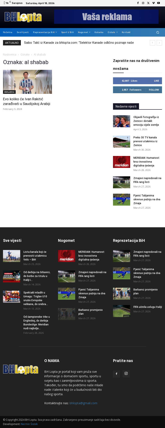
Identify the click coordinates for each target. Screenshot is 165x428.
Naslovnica (9, 54)
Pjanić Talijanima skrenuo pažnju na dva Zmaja (146, 199)
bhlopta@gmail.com (83, 403)
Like (156, 80)
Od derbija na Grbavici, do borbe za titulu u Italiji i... (36, 276)
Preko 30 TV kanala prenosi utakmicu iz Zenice (145, 141)
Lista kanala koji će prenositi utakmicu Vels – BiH (35, 255)
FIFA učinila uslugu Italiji (147, 306)
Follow (154, 89)
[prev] (152, 42)
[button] (158, 32)
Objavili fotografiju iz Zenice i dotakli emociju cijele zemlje (146, 121)
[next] (159, 42)
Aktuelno (9, 91)
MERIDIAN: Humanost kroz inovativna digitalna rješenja (146, 161)
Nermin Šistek (29, 424)
